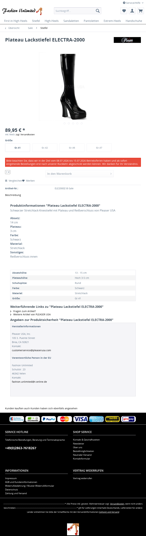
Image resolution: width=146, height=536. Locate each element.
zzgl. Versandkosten (25, 134)
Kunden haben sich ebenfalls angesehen (54, 408)
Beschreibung (13, 195)
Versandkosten (117, 503)
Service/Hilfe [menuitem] (132, 2)
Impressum (11, 478)
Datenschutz (11, 489)
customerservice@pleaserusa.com (31, 350)
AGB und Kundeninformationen (21, 482)
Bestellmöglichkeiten (83, 451)
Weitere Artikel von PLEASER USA (30, 314)
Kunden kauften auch (17, 408)
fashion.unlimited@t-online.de (29, 381)
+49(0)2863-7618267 (20, 448)
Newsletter (78, 443)
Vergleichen (13, 180)
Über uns (77, 447)
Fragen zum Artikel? (23, 311)
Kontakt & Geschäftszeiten (86, 439)
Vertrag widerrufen (82, 478)
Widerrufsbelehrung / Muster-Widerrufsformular (29, 485)
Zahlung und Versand (16, 493)
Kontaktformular (81, 458)
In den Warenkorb (79, 173)
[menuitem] (77, 10)
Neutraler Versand (82, 454)
